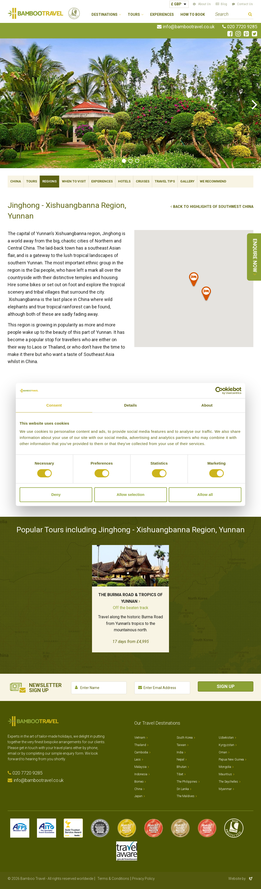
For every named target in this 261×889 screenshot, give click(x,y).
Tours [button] (134, 15)
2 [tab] (130, 161)
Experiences (162, 15)
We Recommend (213, 181)
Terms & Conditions (113, 879)
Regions (49, 181)
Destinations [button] (105, 15)
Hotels (124, 181)
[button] (194, 280)
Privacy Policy (143, 879)
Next (254, 104)
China (15, 181)
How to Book (192, 15)
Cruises (142, 181)
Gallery (187, 181)
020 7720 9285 (242, 26)
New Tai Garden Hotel (165, 452)
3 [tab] (137, 161)
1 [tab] (124, 161)
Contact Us (245, 4)
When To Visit (74, 181)
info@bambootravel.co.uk (189, 26)
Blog (224, 4)
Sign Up (225, 686)
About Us (204, 4)
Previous (6, 104)
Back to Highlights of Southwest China (213, 207)
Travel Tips (165, 181)
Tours (31, 181)
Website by (240, 879)
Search (250, 15)
